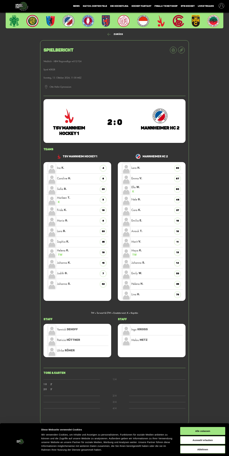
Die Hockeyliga (119, 6)
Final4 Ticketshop (166, 6)
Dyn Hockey (188, 6)
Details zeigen (167, 449)
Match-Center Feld (95, 6)
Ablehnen (202, 436)
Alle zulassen (202, 417)
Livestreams (206, 6)
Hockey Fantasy (141, 6)
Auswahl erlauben (203, 426)
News (76, 6)
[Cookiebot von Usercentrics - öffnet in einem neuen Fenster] (20, 450)
